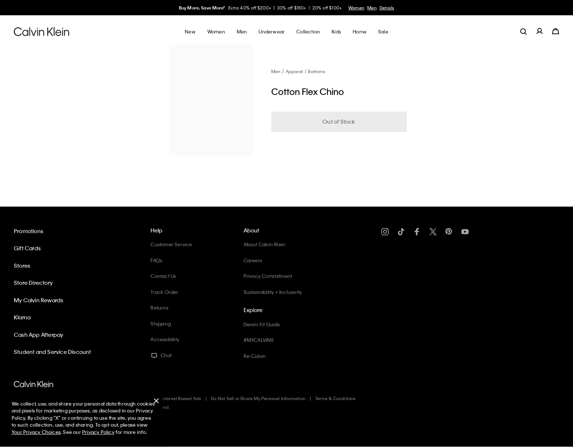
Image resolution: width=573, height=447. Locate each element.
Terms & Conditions (335, 398)
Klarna (22, 317)
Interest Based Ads (181, 398)
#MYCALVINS (259, 340)
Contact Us (163, 276)
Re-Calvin (255, 356)
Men (372, 8)
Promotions (28, 231)
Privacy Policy (98, 432)
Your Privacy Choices (36, 432)
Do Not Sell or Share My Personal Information (258, 398)
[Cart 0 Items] (555, 31)
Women (356, 8)
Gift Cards (27, 248)
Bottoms (316, 71)
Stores (22, 265)
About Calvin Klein (265, 244)
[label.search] (523, 31)
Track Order (164, 292)
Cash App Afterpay (38, 334)
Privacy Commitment (268, 276)
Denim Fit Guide (262, 324)
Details (387, 8)
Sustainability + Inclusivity (273, 292)
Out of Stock (338, 121)
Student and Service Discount (52, 351)
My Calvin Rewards (38, 300)
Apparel (294, 71)
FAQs (156, 260)
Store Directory (33, 282)
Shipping (161, 323)
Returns (159, 307)
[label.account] (539, 31)
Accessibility (165, 339)
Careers (253, 260)
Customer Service (171, 244)
